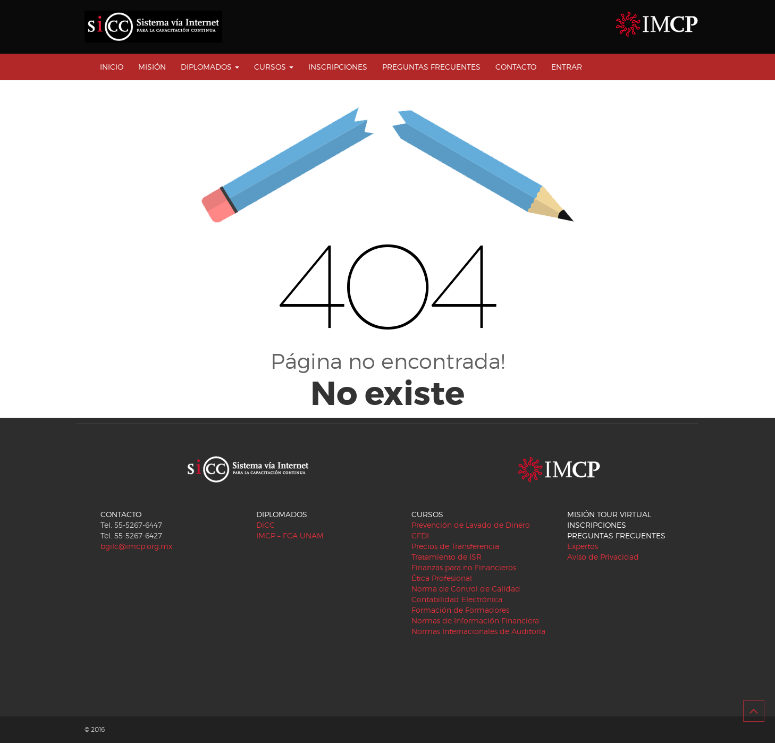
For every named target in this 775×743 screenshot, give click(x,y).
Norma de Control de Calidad (465, 588)
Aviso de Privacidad (603, 556)
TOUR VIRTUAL (624, 514)
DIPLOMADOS (210, 66)
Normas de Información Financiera (475, 620)
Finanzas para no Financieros (463, 567)
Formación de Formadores (460, 609)
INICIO (111, 66)
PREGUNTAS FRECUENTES (431, 66)
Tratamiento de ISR (446, 556)
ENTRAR (566, 66)
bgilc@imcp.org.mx (136, 546)
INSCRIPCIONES (337, 66)
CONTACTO (515, 66)
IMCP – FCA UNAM (290, 535)
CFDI (420, 535)
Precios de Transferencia (455, 546)
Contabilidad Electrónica (456, 599)
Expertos (582, 546)
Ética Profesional (441, 577)
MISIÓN (152, 66)
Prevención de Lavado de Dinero (470, 524)
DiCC (265, 524)
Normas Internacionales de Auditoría (478, 631)
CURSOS (273, 66)
